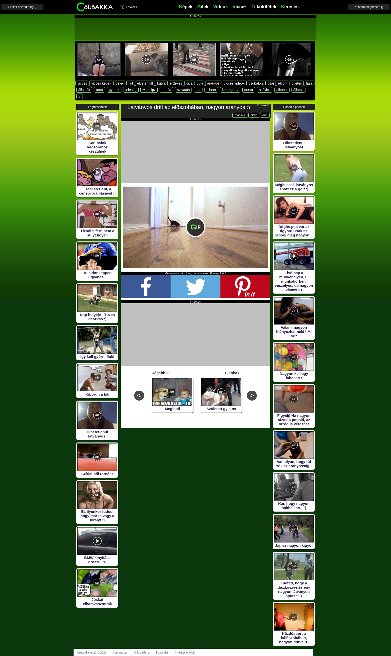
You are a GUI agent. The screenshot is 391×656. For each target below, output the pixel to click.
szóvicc (265, 90)
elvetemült (145, 83)
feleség (130, 90)
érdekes (176, 83)
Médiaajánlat (142, 652)
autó (99, 90)
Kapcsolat (162, 652)
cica (189, 83)
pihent (211, 90)
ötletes (297, 83)
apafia (166, 90)
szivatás (183, 90)
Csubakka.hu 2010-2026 (91, 652)
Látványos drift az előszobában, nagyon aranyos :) (188, 107)
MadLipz (149, 90)
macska (240, 115)
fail (130, 83)
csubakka (256, 83)
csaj (271, 83)
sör (198, 90)
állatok (298, 90)
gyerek (114, 90)
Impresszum (120, 652)
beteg (119, 83)
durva (248, 90)
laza (309, 83)
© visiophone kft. (185, 652)
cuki (200, 83)
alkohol (281, 90)
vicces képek (101, 83)
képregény (230, 90)
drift (264, 115)
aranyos (213, 83)
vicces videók (234, 83)
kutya (161, 83)
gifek (254, 115)
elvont (282, 83)
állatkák (84, 90)
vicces (82, 83)
